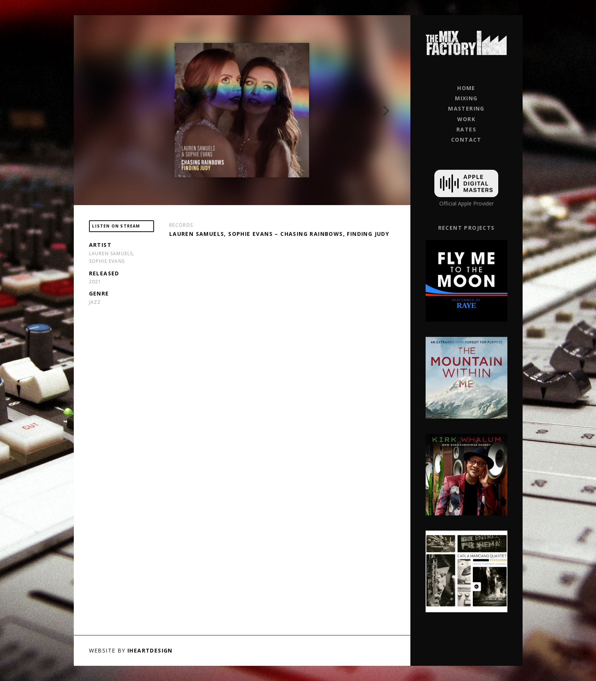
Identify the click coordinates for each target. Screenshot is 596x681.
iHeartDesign (150, 650)
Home (466, 88)
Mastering (466, 108)
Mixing (466, 98)
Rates (466, 129)
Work (466, 119)
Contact (466, 139)
